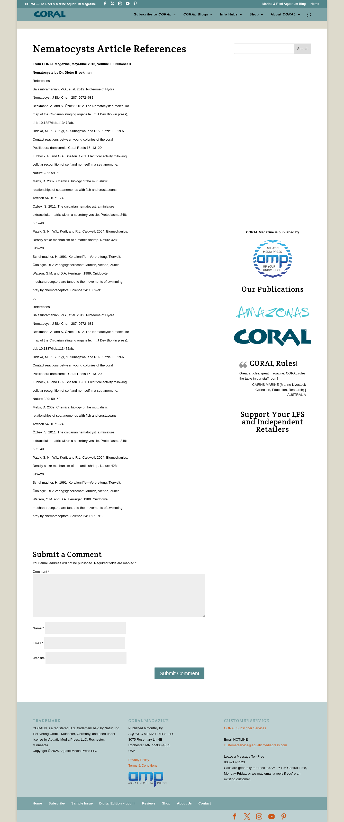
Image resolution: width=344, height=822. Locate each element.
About (283, 14)
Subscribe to (153, 14)
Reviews (149, 803)
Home (315, 4)
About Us (184, 803)
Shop (254, 14)
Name (38, 628)
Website (39, 658)
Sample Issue (82, 803)
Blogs (195, 14)
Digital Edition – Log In (117, 803)
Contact (204, 803)
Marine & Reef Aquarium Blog (284, 4)
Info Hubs (229, 14)
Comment (41, 571)
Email (38, 643)
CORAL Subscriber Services (245, 728)
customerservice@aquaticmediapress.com (255, 745)
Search (303, 49)
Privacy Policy (138, 760)
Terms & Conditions (142, 765)
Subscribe (57, 803)
